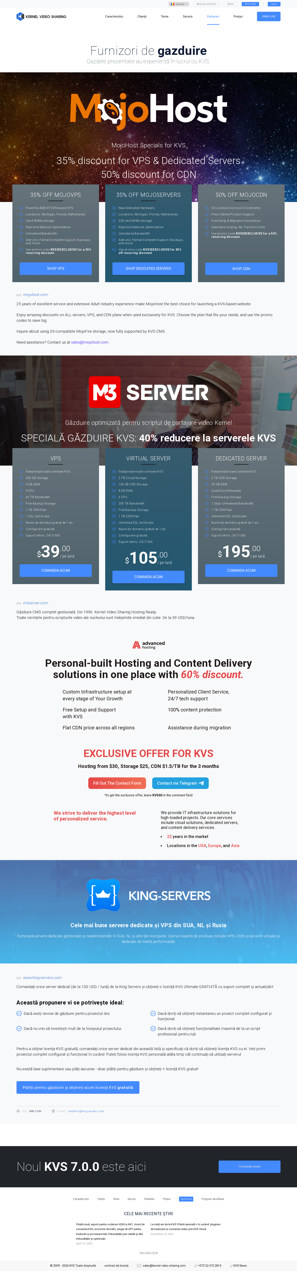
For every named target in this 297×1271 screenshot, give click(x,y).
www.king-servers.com (42, 977)
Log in (274, 4)
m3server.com (35, 603)
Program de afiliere (213, 1199)
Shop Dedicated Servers (148, 268)
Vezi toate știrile (148, 1252)
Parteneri (149, 1199)
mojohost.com (35, 294)
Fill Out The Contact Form (117, 783)
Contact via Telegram (180, 783)
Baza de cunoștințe (206, 4)
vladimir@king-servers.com (86, 1111)
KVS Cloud (250, 4)
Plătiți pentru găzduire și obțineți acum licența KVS (78, 1087)
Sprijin (230, 4)
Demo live (268, 16)
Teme (116, 1199)
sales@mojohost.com (89, 342)
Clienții (101, 1199)
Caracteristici (81, 1199)
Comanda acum (55, 570)
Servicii (131, 1199)
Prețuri (167, 1199)
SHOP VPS (55, 268)
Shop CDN (241, 268)
